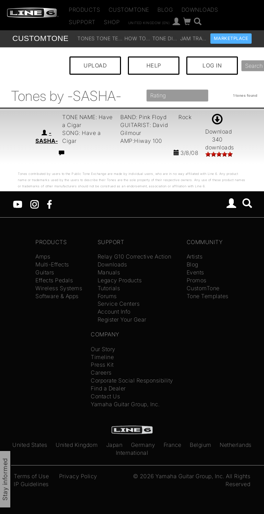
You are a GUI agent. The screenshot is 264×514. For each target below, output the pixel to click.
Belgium (200, 444)
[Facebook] (49, 203)
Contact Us (105, 396)
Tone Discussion (165, 38)
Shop (112, 22)
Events (195, 272)
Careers (101, 372)
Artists (195, 256)
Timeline (102, 357)
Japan (114, 444)
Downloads (200, 9)
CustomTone (129, 9)
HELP (153, 65)
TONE (40, 38)
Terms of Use (31, 476)
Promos (197, 280)
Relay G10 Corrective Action (135, 256)
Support (82, 22)
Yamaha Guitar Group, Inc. (125, 404)
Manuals (109, 272)
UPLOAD (95, 65)
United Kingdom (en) (149, 22)
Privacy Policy (78, 476)
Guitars (44, 272)
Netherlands (236, 444)
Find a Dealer (108, 388)
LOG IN (212, 65)
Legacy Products (120, 280)
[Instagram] (34, 203)
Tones (86, 38)
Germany (143, 444)
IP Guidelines (31, 484)
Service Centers (119, 303)
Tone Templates (109, 38)
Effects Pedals (54, 280)
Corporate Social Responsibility (132, 380)
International (132, 452)
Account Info (114, 311)
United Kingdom (77, 444)
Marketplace (231, 38)
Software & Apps (57, 296)
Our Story (103, 349)
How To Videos (137, 38)
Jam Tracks (193, 38)
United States (29, 444)
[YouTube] (17, 203)
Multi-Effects (52, 264)
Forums (107, 296)
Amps (42, 256)
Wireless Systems (58, 288)
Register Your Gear (122, 319)
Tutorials (109, 288)
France (173, 444)
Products (84, 9)
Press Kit (102, 364)
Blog (165, 9)
